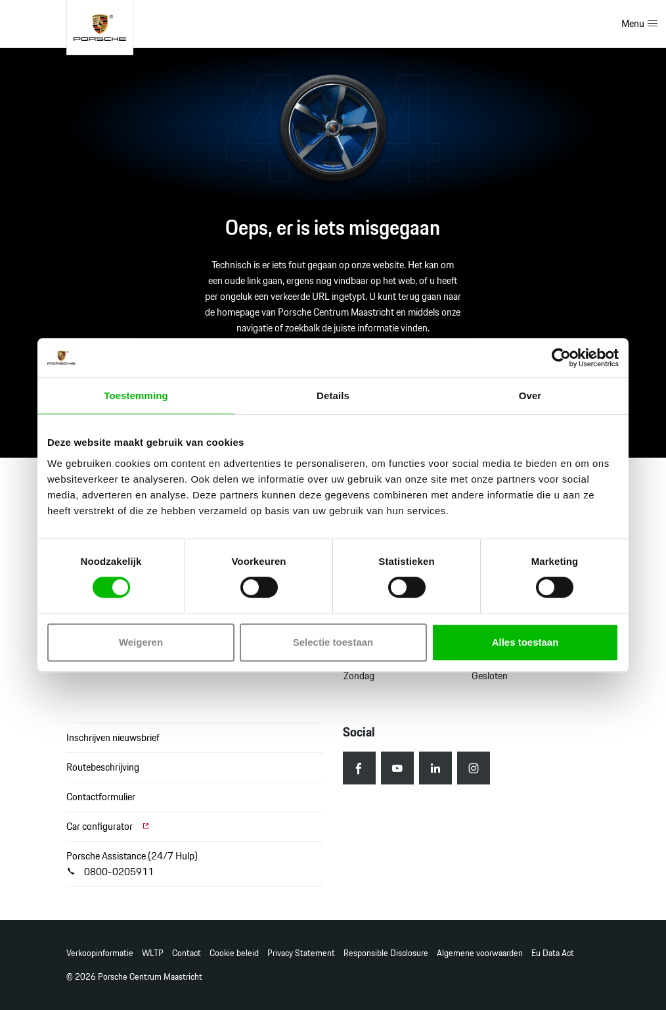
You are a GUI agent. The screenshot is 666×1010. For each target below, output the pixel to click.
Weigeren (141, 642)
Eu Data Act (552, 953)
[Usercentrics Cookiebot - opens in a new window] (561, 358)
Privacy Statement (301, 953)
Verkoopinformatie (99, 953)
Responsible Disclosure (386, 953)
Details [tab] (333, 395)
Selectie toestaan (333, 642)
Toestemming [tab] (136, 395)
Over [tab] (530, 395)
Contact (186, 953)
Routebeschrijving (102, 767)
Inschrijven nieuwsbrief (113, 737)
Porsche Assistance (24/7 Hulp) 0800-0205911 (132, 864)
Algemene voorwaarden (480, 953)
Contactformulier (100, 796)
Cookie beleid (234, 953)
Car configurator (108, 826)
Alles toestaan (525, 642)
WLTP (153, 953)
